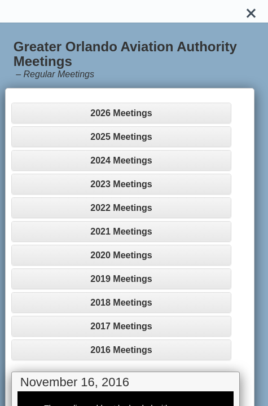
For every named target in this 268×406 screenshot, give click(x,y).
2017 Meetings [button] (121, 326)
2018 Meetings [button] (121, 302)
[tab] (121, 113)
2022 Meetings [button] (121, 208)
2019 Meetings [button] (121, 279)
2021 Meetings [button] (121, 231)
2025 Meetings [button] (121, 137)
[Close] (251, 11)
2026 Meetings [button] (121, 113)
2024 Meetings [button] (121, 160)
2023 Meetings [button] (121, 184)
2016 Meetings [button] (121, 350)
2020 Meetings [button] (121, 255)
